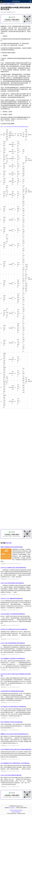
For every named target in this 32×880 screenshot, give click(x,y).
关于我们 (12, 838)
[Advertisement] (13, 19)
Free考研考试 (16, 1)
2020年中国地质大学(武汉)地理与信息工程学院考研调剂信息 (16, 777)
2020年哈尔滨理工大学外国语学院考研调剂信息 (13, 642)
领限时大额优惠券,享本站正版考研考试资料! (12, 575)
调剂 (10, 571)
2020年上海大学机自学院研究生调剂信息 (11, 803)
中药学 (7, 571)
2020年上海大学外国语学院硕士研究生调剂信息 (13, 671)
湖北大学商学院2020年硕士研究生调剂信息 (12, 750)
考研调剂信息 (12, 3)
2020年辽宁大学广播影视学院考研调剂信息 (12, 626)
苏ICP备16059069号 (16, 840)
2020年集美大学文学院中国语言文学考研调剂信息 (13, 734)
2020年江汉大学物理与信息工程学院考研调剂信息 (13, 595)
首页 (2, 3)
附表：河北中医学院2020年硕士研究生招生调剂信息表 (14, 154)
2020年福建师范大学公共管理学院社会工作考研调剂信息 (15, 791)
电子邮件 (20, 838)
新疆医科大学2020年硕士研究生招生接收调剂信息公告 (14, 762)
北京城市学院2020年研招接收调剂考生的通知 (12, 719)
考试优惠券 (3, 591)
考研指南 (6, 3)
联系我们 (16, 838)
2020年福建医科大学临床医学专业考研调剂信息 (13, 686)
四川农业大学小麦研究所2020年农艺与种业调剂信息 (14, 657)
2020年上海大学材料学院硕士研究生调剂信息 (12, 611)
